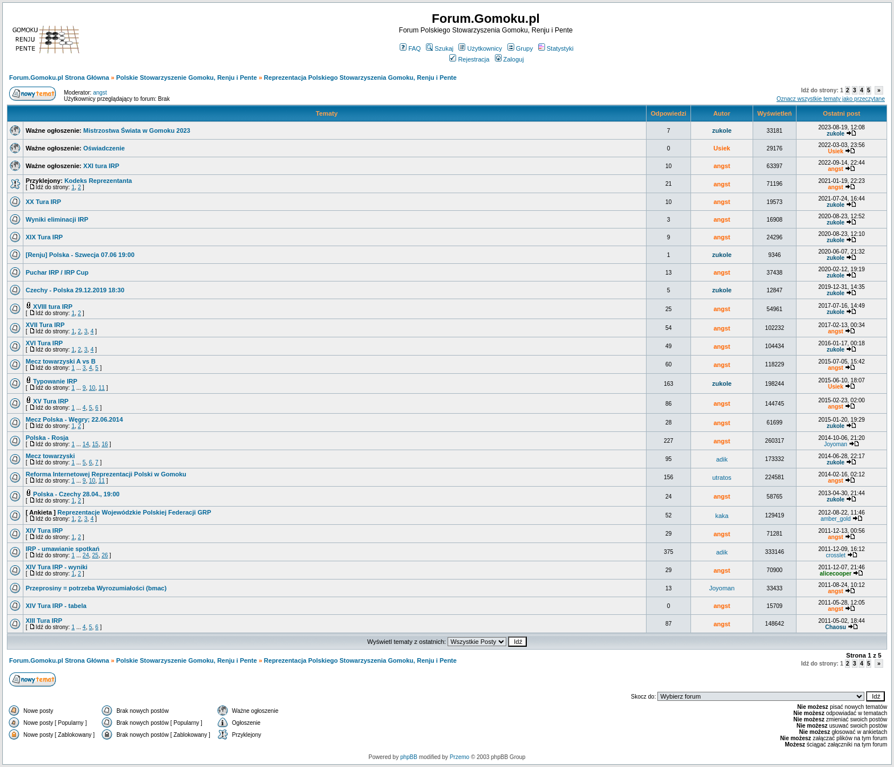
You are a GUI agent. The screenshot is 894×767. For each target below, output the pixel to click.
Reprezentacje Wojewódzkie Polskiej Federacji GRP (134, 512)
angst (100, 92)
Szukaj (439, 48)
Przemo (459, 757)
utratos (722, 477)
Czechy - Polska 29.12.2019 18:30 (75, 290)
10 (92, 388)
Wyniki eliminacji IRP (57, 219)
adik (722, 459)
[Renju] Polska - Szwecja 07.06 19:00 (80, 254)
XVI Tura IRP (44, 343)
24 (86, 555)
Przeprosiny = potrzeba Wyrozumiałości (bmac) (96, 588)
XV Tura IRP (50, 401)
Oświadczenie (104, 148)
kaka (721, 515)
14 (86, 444)
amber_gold (835, 519)
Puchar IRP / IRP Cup (57, 272)
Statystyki (556, 48)
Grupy (520, 48)
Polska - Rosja (47, 437)
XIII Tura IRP (44, 620)
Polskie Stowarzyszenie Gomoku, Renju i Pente (186, 77)
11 (102, 388)
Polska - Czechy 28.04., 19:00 (76, 494)
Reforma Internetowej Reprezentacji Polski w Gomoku (106, 474)
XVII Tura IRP (45, 324)
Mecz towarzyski (50, 455)
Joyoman (835, 444)
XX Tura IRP (43, 201)
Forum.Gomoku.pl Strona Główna (59, 77)
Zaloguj (509, 59)
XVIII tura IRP (52, 306)
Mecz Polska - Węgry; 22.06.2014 (74, 419)
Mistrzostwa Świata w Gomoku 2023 (136, 130)
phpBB (408, 757)
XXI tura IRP (101, 165)
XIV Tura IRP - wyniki (56, 567)
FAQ (410, 48)
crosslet (835, 555)
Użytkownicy (480, 48)
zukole (722, 130)
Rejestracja (469, 59)
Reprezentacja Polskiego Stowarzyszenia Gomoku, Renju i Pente (360, 77)
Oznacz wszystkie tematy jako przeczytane (831, 99)
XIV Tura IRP (44, 530)
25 (95, 555)
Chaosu (835, 627)
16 (104, 444)
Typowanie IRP (55, 381)
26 (104, 555)
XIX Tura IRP (44, 237)
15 (95, 444)
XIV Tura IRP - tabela (56, 605)
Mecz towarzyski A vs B (61, 361)
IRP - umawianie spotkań (62, 548)
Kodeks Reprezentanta (98, 180)
